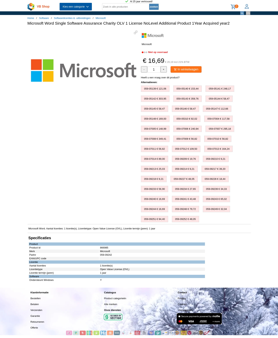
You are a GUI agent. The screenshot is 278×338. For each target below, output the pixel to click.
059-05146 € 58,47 (185, 108)
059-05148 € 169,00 (155, 118)
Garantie (35, 316)
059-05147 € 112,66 (217, 108)
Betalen (35, 304)
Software (44, 18)
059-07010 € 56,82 (217, 138)
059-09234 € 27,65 (185, 189)
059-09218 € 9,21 (154, 179)
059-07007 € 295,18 (220, 128)
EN (248, 13)
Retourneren (37, 321)
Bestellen (36, 298)
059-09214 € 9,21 (185, 168)
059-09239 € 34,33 (216, 189)
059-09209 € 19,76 (185, 158)
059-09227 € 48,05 (184, 179)
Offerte (34, 327)
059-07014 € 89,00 (154, 158)
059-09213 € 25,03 (154, 168)
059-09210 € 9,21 (215, 158)
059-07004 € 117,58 (218, 118)
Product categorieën (115, 298)
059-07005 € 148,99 (155, 128)
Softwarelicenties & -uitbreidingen (72, 18)
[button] (136, 32)
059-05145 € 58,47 (154, 108)
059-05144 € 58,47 (219, 98)
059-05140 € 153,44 (187, 88)
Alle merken (110, 304)
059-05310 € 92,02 (186, 118)
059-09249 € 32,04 (216, 209)
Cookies (182, 304)
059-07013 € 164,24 (218, 148)
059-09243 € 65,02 (216, 199)
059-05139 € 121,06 (155, 88)
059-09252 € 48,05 (185, 219)
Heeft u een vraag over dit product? (160, 77)
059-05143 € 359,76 (187, 98)
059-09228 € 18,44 (215, 179)
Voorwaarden (185, 310)
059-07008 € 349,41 (155, 138)
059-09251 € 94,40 (154, 219)
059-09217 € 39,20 (215, 168)
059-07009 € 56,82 (186, 138)
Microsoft (101, 18)
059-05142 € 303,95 (155, 98)
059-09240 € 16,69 (154, 199)
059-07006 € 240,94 (187, 128)
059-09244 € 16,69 (154, 209)
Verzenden (36, 310)
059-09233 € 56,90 (154, 189)
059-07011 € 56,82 (154, 148)
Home (31, 18)
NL (242, 13)
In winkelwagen (186, 69)
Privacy (182, 298)
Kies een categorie (76, 6)
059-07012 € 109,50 (186, 148)
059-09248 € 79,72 (185, 209)
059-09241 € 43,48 (185, 199)
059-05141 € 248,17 (220, 88)
